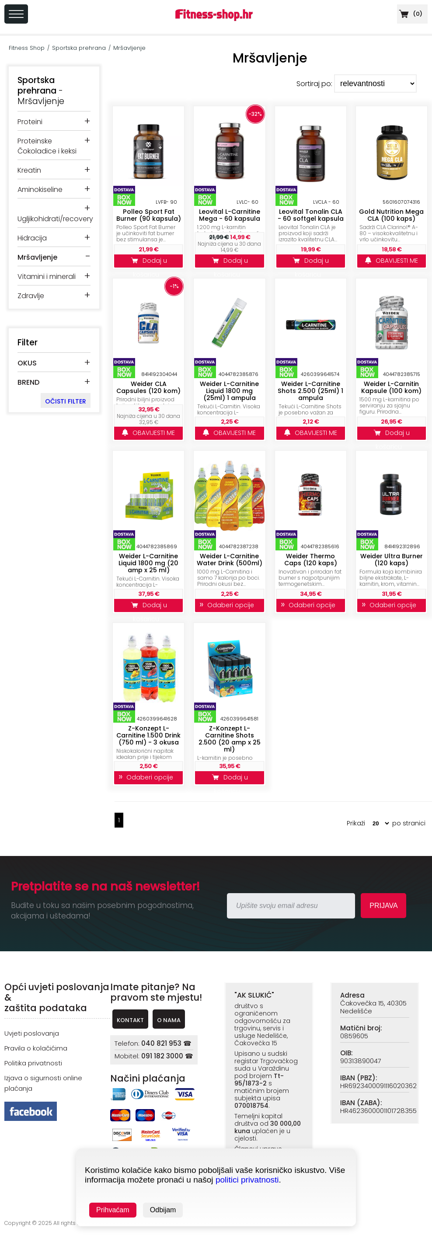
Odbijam (163, 1210)
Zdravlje (30, 296)
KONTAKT (130, 1020)
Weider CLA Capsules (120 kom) (148, 387)
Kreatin (29, 170)
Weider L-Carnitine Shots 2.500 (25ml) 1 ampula (310, 390)
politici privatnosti (247, 1179)
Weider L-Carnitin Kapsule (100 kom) (391, 387)
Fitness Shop (27, 48)
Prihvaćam (112, 1210)
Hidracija (32, 238)
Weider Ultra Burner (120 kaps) (391, 560)
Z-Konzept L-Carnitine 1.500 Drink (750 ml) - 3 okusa (148, 735)
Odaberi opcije (229, 605)
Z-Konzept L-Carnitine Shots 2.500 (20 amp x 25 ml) (230, 739)
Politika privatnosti (33, 1063)
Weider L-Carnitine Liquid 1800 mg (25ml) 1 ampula (229, 390)
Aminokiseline (40, 189)
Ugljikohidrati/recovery (55, 219)
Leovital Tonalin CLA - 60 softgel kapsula (311, 215)
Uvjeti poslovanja (31, 1033)
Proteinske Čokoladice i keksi (47, 146)
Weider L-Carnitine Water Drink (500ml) (229, 560)
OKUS (27, 363)
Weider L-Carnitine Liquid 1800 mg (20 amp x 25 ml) (148, 563)
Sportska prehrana (79, 48)
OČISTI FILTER (65, 401)
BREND (28, 382)
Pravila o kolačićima (35, 1048)
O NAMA (169, 1020)
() (409, 14)
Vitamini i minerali (46, 276)
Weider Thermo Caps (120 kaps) (310, 560)
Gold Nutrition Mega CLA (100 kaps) (391, 215)
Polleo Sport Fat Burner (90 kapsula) (148, 215)
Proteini (29, 122)
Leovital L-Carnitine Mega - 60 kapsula (229, 215)
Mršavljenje (129, 48)
